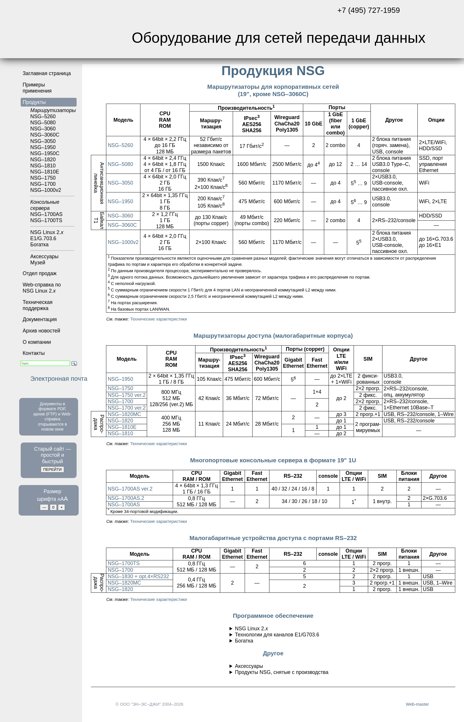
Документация (40, 319)
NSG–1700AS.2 (126, 498)
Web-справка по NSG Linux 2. (42, 288)
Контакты (34, 353)
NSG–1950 (120, 201)
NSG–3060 (120, 216)
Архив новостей (41, 331)
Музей (37, 263)
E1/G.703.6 (43, 238)
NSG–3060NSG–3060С (44, 132)
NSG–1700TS (124, 563)
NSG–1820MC (124, 414)
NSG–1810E (122, 427)
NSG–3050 (43, 141)
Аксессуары (44, 256)
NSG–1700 (43, 184)
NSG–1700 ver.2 (127, 408)
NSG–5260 (52, 113)
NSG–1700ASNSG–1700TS (52, 213)
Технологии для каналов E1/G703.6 (277, 635)
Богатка (52, 246)
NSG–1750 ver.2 (127, 395)
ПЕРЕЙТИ (52, 469)
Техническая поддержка (38, 305)
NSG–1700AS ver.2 (130, 489)
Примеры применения (37, 88)
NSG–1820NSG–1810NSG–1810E (44, 166)
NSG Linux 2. (46, 232)
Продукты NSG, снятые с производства (282, 672)
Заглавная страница (47, 73)
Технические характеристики (158, 319)
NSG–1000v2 (52, 192)
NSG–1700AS (124, 504)
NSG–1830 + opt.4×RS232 (138, 576)
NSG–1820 (120, 421)
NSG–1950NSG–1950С (44, 150)
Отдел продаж (40, 273)
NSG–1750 (43, 178)
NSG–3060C (122, 225)
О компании (37, 342)
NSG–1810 (120, 433)
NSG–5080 (43, 122)
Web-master (417, 704)
